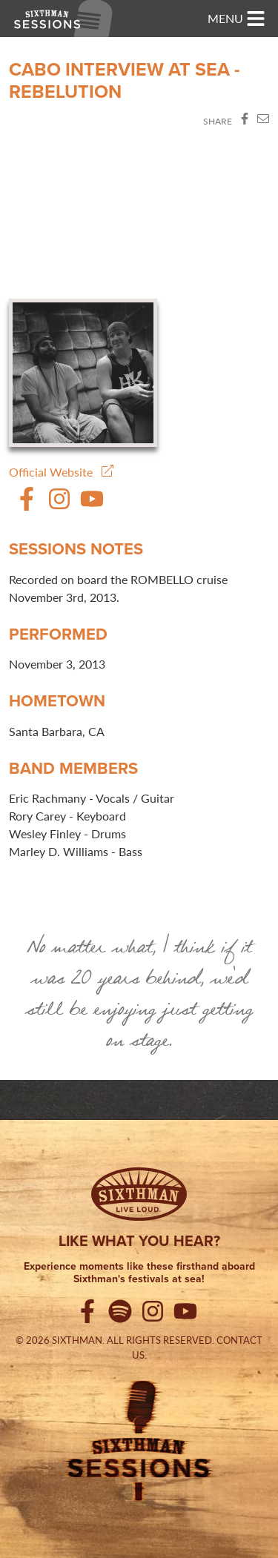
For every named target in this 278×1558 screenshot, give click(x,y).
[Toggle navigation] (236, 18)
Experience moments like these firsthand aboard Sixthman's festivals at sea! (139, 1272)
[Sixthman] (139, 1194)
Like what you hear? (139, 1240)
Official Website (61, 471)
